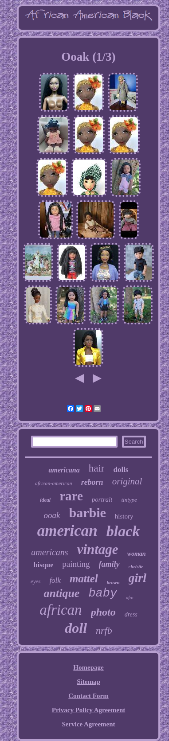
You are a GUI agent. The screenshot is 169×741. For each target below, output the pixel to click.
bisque (43, 565)
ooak (52, 515)
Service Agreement (88, 724)
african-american (53, 483)
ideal (45, 500)
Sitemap (88, 681)
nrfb (104, 630)
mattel (84, 579)
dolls (120, 469)
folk (55, 580)
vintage (97, 549)
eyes (35, 581)
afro (129, 597)
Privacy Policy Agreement (89, 710)
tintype (129, 499)
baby (102, 593)
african (60, 610)
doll (76, 628)
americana (63, 470)
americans (49, 552)
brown (113, 582)
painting (76, 564)
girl (137, 578)
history (124, 516)
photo (103, 612)
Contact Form (88, 695)
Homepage (88, 667)
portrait (102, 499)
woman (136, 553)
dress (131, 614)
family (109, 564)
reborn (92, 482)
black (123, 531)
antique (61, 593)
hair (97, 468)
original (127, 481)
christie (136, 566)
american (67, 530)
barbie (87, 512)
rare (71, 496)
